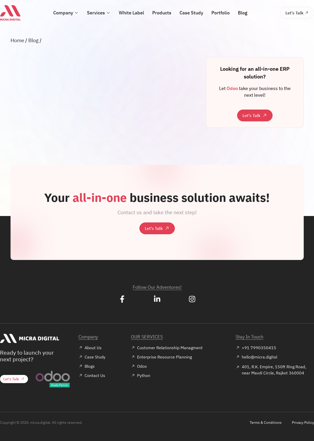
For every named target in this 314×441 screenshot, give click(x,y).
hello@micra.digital (256, 356)
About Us (90, 347)
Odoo (139, 366)
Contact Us (91, 375)
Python (140, 375)
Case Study (190, 12)
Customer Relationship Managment (167, 347)
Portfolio (220, 12)
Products (161, 12)
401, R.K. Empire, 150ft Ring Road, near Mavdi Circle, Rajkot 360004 (271, 369)
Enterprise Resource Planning (161, 356)
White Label (131, 12)
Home (17, 40)
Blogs (86, 366)
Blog (241, 12)
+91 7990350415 (256, 347)
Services (99, 12)
